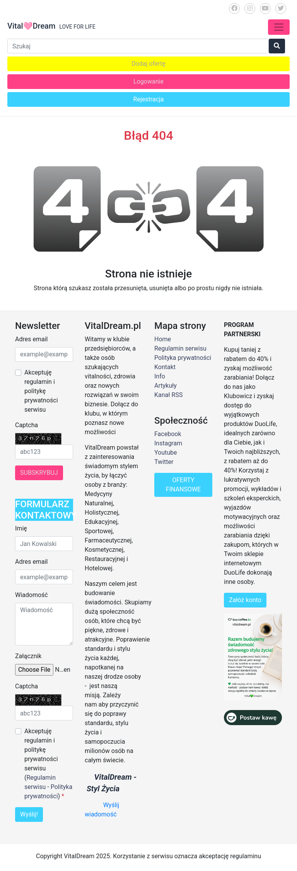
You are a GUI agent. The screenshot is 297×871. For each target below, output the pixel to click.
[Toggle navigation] (279, 27)
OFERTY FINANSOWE (183, 484)
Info (159, 376)
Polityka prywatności (182, 357)
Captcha (26, 425)
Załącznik (28, 656)
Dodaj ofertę (148, 63)
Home (162, 339)
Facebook (167, 434)
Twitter (163, 461)
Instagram (168, 443)
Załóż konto (245, 600)
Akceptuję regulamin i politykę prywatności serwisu (41, 391)
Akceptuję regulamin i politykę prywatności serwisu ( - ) (48, 763)
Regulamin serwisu (180, 348)
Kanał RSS (168, 395)
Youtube (165, 452)
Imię (21, 528)
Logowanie (148, 81)
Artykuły (165, 385)
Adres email (31, 339)
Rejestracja (148, 99)
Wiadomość (31, 595)
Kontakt (165, 367)
